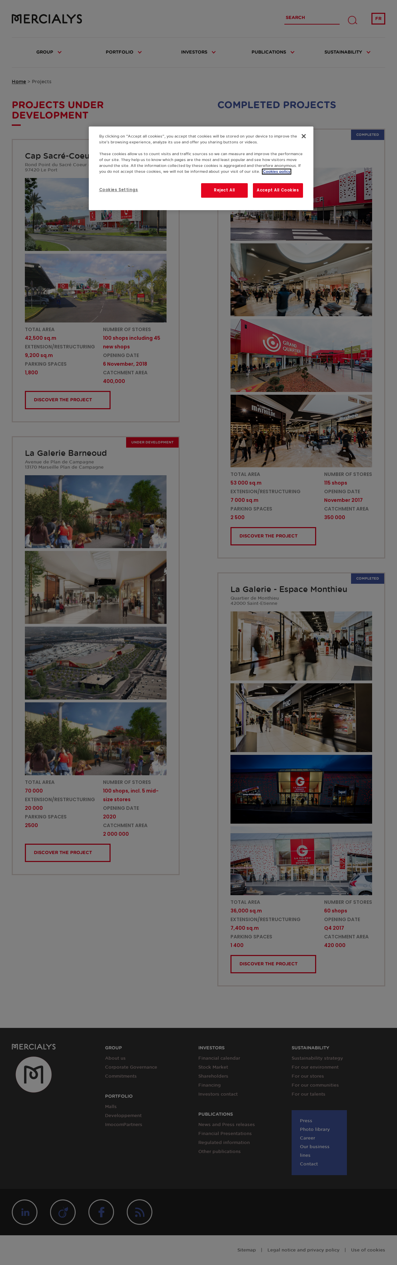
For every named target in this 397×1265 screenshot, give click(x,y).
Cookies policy (276, 172)
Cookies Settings (118, 190)
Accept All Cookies (278, 190)
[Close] (303, 136)
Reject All (224, 190)
